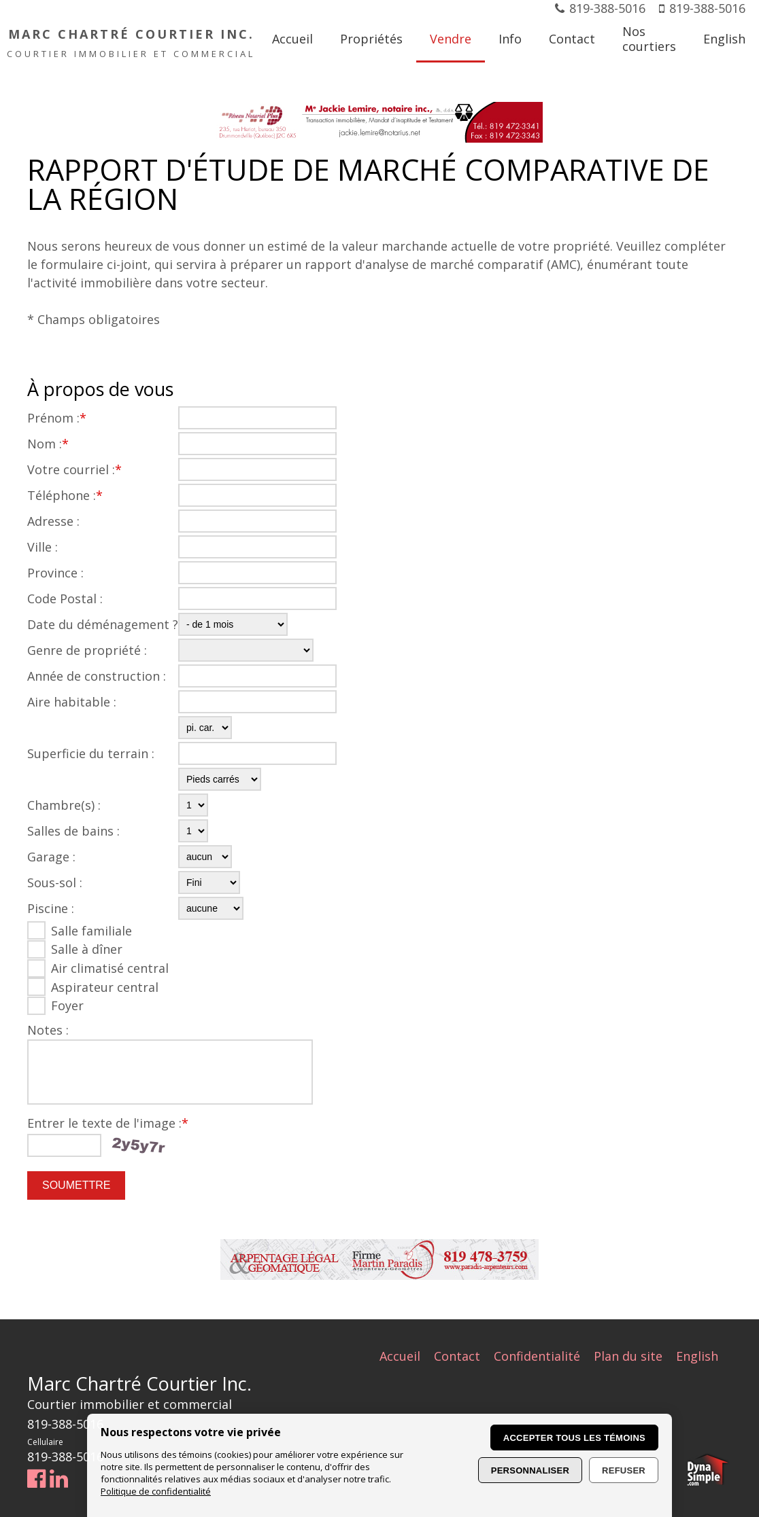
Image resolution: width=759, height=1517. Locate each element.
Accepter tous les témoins (574, 1438)
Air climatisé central (110, 968)
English (697, 1356)
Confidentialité (537, 1356)
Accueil (400, 1356)
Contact (457, 1356)
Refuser (623, 1470)
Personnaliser (530, 1470)
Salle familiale (91, 931)
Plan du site (628, 1356)
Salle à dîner (86, 949)
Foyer (67, 1005)
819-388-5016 (607, 8)
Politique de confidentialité (156, 1491)
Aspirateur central (104, 987)
